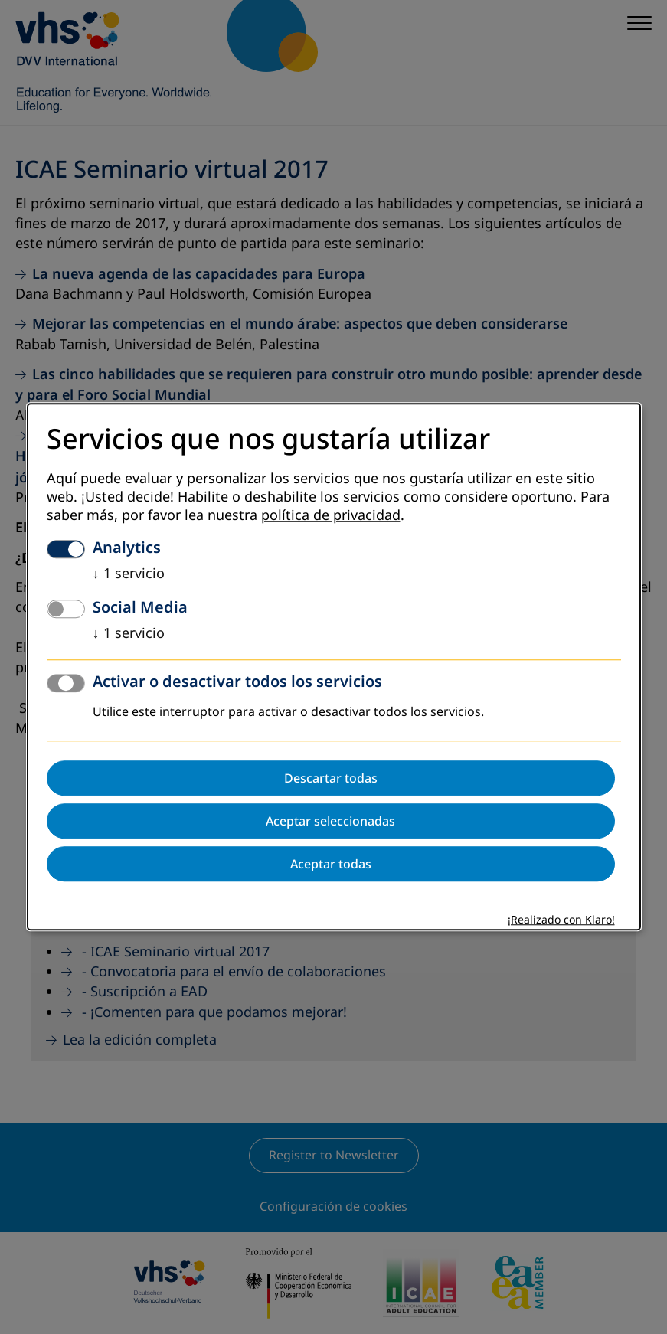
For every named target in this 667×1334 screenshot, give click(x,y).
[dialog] (334, 667)
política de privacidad (331, 516)
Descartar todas (331, 778)
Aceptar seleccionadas (330, 821)
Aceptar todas (330, 864)
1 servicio (129, 574)
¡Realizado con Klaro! (561, 921)
